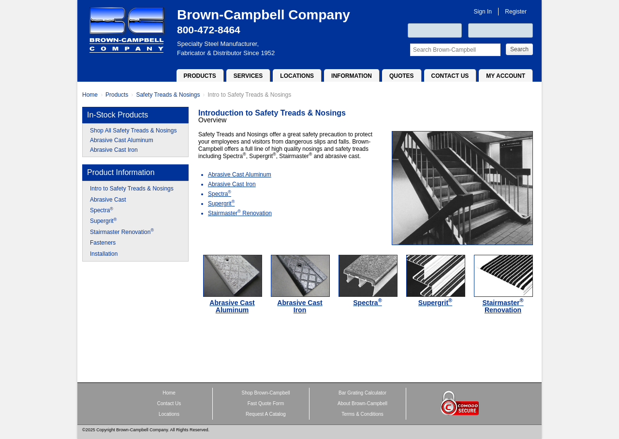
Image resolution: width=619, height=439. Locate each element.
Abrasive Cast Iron (114, 149)
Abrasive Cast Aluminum (121, 140)
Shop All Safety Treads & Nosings (133, 130)
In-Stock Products (117, 115)
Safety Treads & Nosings (168, 94)
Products (200, 76)
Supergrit (103, 221)
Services (248, 76)
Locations (297, 76)
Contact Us (450, 76)
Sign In (483, 11)
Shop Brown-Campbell (265, 392)
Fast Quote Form (266, 403)
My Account (505, 76)
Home (90, 94)
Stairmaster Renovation (122, 231)
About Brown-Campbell (362, 403)
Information (351, 76)
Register (516, 11)
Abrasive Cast (108, 199)
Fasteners (103, 242)
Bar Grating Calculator (362, 392)
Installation (104, 253)
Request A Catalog (266, 414)
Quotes (401, 76)
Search (519, 49)
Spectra (101, 210)
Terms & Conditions (362, 414)
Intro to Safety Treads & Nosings (249, 94)
